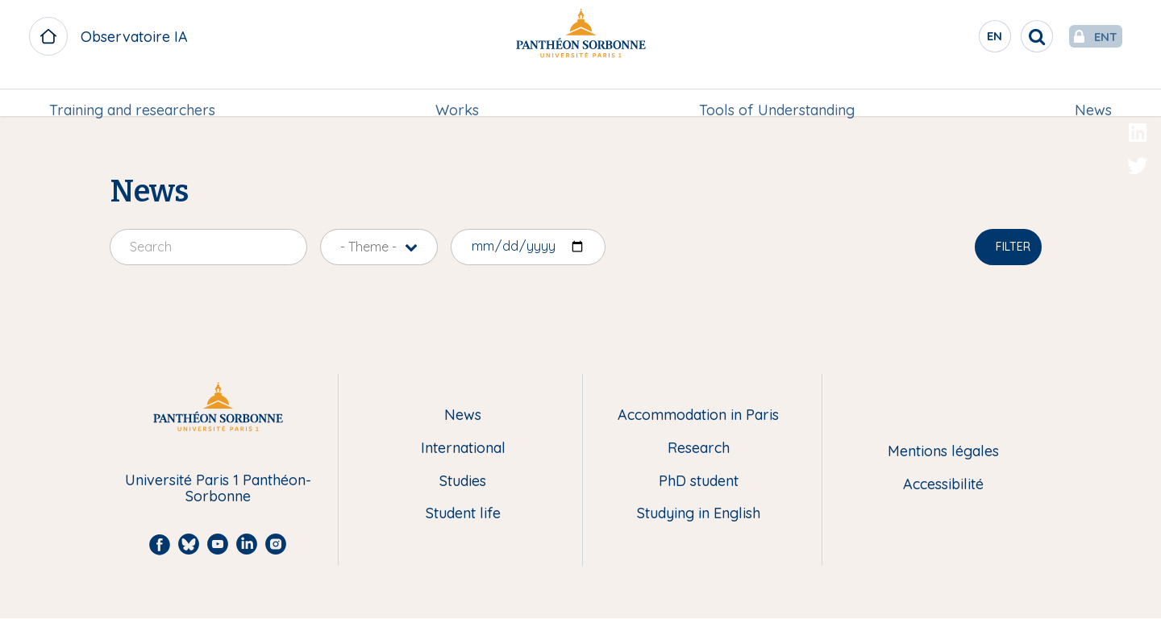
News (1090, 94)
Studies (462, 481)
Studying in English (698, 513)
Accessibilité (943, 484)
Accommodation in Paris (698, 415)
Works (458, 94)
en (963, 39)
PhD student (699, 481)
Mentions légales (943, 451)
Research (699, 448)
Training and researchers (135, 94)
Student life (463, 513)
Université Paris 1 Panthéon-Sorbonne (218, 488)
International (463, 448)
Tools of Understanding (776, 94)
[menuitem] (135, 94)
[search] (1004, 36)
